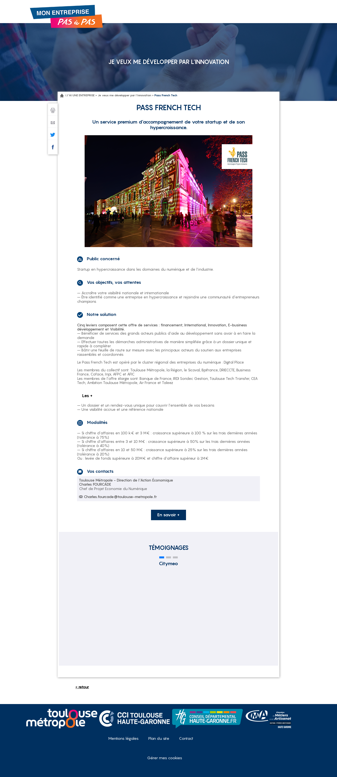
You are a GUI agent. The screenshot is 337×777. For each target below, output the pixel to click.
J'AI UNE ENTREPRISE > (81, 95)
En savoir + (168, 514)
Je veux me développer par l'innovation (124, 95)
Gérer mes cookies (164, 758)
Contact (186, 738)
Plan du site (158, 738)
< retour (82, 687)
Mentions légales (123, 738)
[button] (161, 557)
